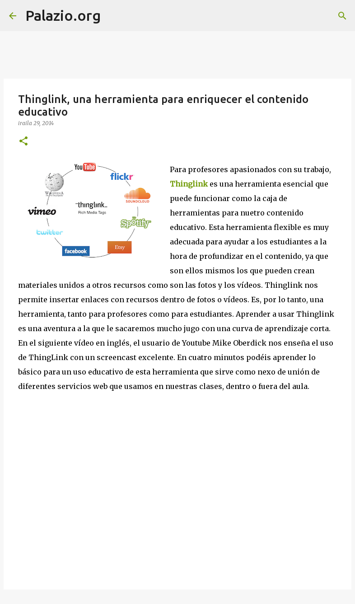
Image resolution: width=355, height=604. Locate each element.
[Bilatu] (113, 16)
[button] (23, 142)
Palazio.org (63, 15)
